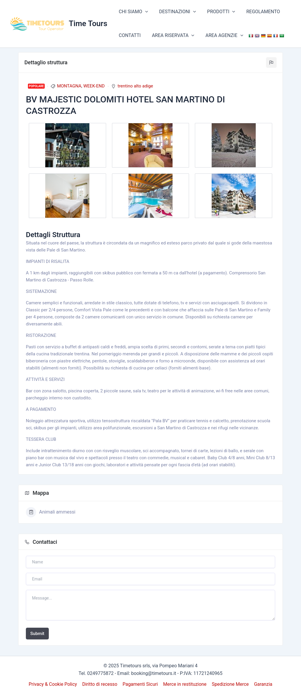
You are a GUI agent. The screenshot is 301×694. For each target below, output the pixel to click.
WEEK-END (94, 86)
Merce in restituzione (185, 684)
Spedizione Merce (230, 684)
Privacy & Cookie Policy (53, 684)
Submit (37, 633)
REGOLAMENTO (257, 11)
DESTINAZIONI (174, 11)
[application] (144, 11)
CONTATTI (129, 35)
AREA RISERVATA (170, 35)
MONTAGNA (69, 86)
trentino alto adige (135, 86)
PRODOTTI (217, 11)
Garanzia (262, 684)
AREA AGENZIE (220, 35)
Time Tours (88, 23)
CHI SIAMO (132, 11)
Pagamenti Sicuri (140, 684)
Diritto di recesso (100, 684)
